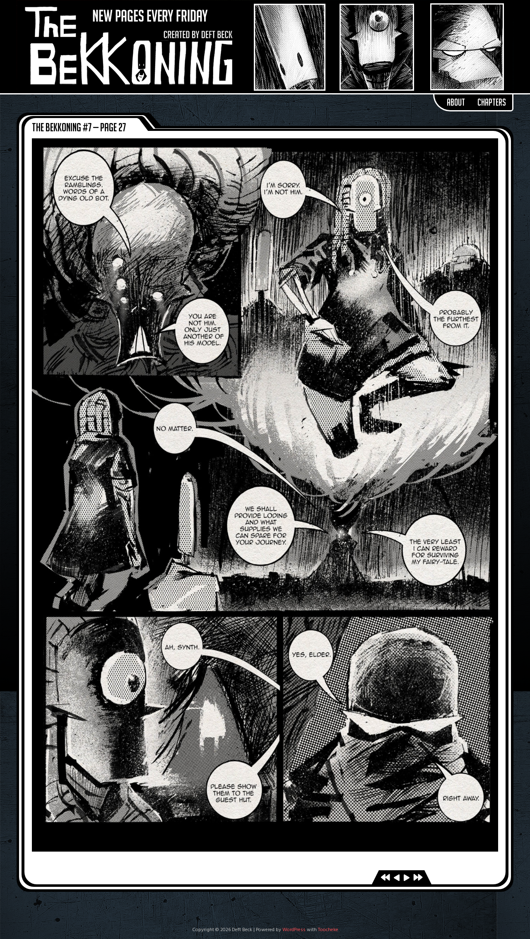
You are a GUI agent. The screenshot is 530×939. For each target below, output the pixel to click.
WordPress (294, 930)
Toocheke (328, 930)
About (456, 102)
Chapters (491, 102)
